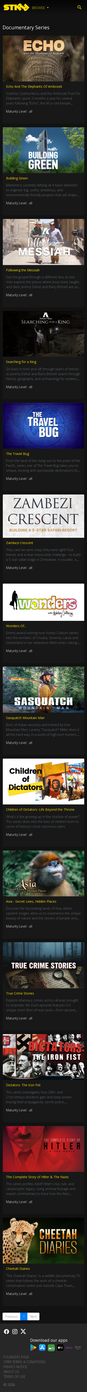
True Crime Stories (20, 993)
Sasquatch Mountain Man (25, 718)
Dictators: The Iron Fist (23, 1085)
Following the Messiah (23, 270)
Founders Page (16, 1357)
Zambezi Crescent (19, 543)
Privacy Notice (15, 1367)
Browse (39, 8)
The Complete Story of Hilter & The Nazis (37, 1177)
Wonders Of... (16, 626)
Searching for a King (21, 362)
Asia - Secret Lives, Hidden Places (31, 901)
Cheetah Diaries (18, 1268)
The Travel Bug (17, 453)
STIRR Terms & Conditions (24, 1362)
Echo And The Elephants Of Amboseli (34, 86)
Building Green (17, 178)
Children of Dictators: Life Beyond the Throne (40, 809)
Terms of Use (14, 1376)
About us (11, 1371)
